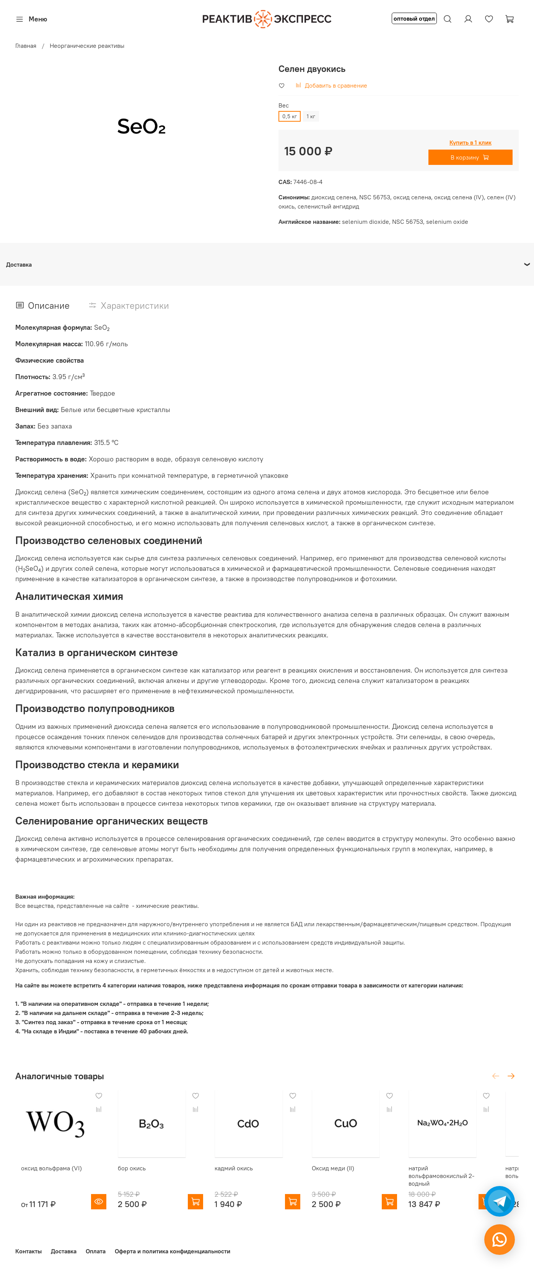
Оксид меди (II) (345, 1174)
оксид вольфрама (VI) (45, 1174)
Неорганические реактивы (87, 45)
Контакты (28, 1251)
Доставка (64, 1251)
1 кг (311, 116)
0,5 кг (289, 116)
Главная (25, 45)
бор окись (132, 1174)
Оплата (96, 1251)
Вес (283, 105)
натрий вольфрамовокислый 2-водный (460, 1181)
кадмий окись (240, 1174)
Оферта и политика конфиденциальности (172, 1251)
